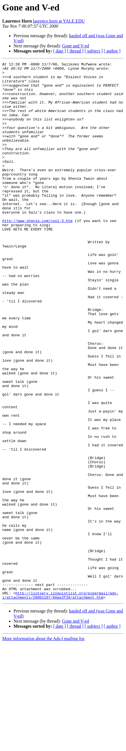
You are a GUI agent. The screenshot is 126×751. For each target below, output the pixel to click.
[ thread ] (75, 51)
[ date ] (59, 51)
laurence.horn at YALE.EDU (59, 21)
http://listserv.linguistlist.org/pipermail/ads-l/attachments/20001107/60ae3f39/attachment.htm (60, 702)
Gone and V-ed (75, 45)
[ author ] (112, 51)
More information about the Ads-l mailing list (43, 746)
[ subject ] (94, 51)
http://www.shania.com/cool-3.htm (37, 252)
